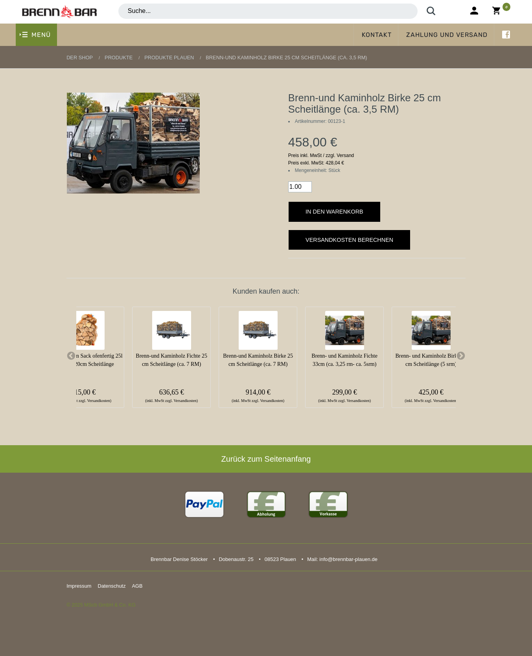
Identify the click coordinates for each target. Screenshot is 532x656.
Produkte (119, 57)
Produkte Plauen (169, 57)
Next (461, 356)
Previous (71, 356)
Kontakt (377, 34)
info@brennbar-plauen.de (348, 559)
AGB (137, 586)
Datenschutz (111, 586)
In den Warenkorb (334, 211)
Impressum (78, 586)
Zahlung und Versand (447, 34)
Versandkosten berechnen (349, 240)
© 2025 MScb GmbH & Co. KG (101, 605)
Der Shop (79, 57)
